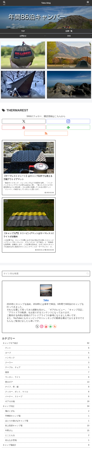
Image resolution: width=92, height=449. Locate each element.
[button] (88, 209)
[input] (46, 210)
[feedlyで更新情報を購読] (68, 127)
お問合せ (76, 438)
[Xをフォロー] (24, 121)
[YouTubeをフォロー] (24, 127)
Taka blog (46, 3)
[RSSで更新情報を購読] (46, 133)
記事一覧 (46, 438)
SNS (46, 441)
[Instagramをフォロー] (68, 121)
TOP (16, 438)
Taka (46, 236)
